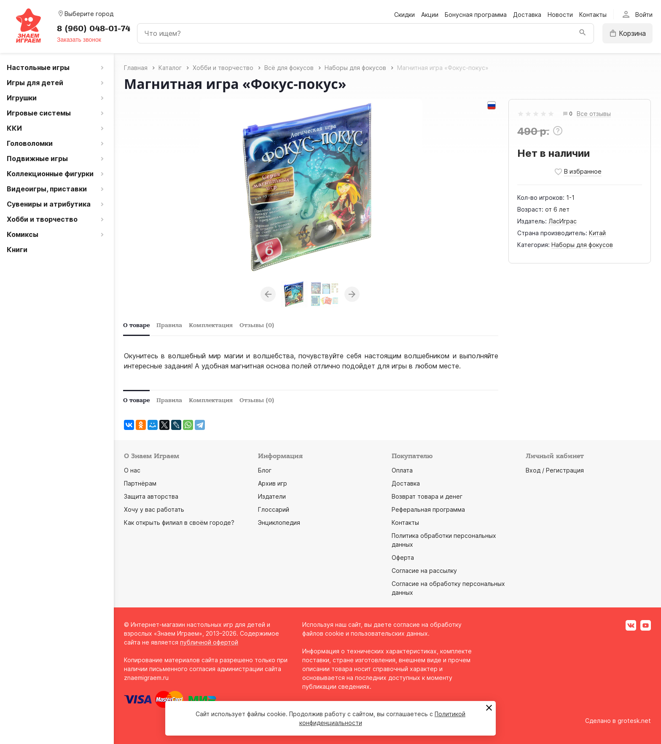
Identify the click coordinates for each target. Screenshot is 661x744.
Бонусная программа (476, 14)
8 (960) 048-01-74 (93, 28)
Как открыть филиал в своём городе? (179, 522)
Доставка (527, 14)
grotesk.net (634, 720)
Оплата (402, 470)
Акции (429, 14)
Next (352, 294)
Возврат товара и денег (427, 496)
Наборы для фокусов (582, 244)
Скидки (404, 14)
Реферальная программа (428, 509)
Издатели (272, 496)
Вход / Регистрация (555, 470)
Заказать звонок (79, 39)
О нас (132, 470)
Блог (264, 470)
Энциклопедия (279, 522)
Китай (597, 232)
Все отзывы (594, 114)
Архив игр (272, 483)
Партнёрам (140, 483)
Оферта (403, 557)
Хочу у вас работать (154, 509)
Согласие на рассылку (424, 570)
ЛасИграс (562, 221)
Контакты (593, 14)
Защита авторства (151, 496)
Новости (560, 14)
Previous (268, 294)
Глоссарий (273, 509)
